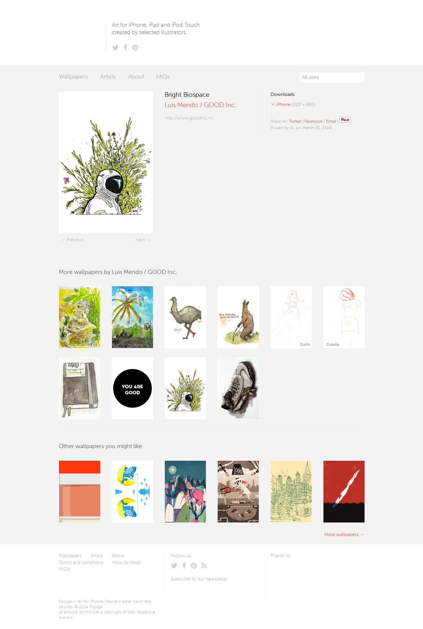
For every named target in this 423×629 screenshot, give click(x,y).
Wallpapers (73, 77)
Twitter (295, 121)
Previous (75, 240)
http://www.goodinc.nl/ (188, 118)
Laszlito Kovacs (281, 570)
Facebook (314, 121)
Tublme (325, 570)
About (136, 77)
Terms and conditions (81, 562)
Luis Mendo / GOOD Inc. (200, 105)
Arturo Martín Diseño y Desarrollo (301, 570)
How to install (126, 562)
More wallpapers (341, 535)
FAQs (163, 77)
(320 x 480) (295, 104)
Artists (108, 77)
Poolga (82, 33)
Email (331, 121)
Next (140, 240)
